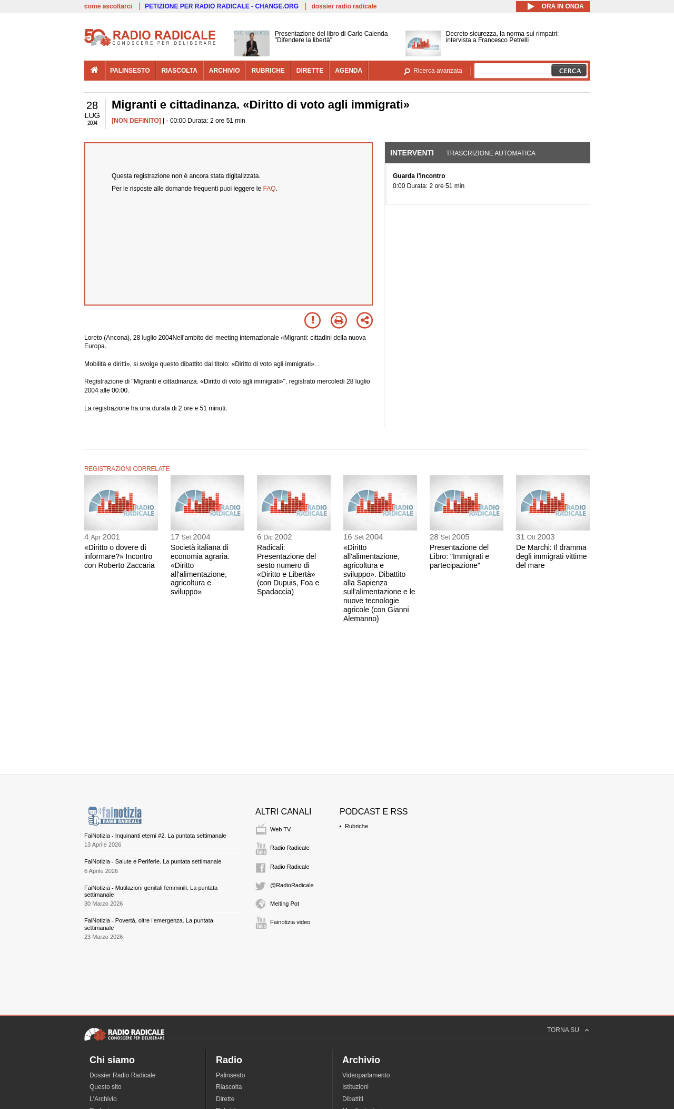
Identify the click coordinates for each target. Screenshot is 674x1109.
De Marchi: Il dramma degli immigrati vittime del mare (551, 556)
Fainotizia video (290, 922)
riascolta (179, 70)
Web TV (280, 829)
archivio (224, 70)
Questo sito (106, 1087)
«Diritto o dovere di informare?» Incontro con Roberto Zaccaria (119, 556)
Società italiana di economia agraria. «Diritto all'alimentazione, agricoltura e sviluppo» (200, 569)
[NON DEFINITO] (136, 120)
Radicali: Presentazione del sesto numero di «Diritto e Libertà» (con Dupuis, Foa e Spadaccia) (288, 569)
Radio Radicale (290, 848)
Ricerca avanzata (437, 70)
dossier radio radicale (343, 6)
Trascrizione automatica (491, 153)
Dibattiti (352, 1099)
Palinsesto (230, 1075)
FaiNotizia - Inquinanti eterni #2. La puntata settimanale (155, 835)
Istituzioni (355, 1087)
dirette (309, 70)
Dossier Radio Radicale (122, 1075)
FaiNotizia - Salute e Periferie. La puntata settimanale (152, 861)
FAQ (269, 188)
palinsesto (130, 70)
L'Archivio (103, 1099)
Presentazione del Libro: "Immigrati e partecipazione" (459, 556)
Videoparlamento (366, 1075)
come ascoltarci (108, 6)
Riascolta (229, 1087)
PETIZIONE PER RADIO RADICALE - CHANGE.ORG (222, 6)
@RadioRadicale (292, 885)
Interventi (412, 153)
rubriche (267, 70)
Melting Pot (284, 903)
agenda (348, 70)
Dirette (225, 1099)
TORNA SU (563, 1030)
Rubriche (356, 826)
